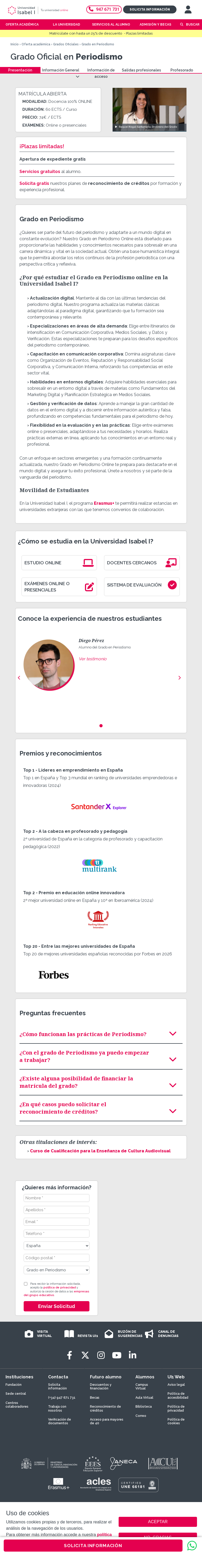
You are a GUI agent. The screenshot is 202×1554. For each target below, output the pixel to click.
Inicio (15, 44)
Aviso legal (176, 1385)
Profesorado (181, 70)
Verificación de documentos (59, 1421)
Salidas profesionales (141, 70)
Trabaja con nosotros (57, 1408)
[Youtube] (117, 1355)
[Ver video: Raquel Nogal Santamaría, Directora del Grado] (149, 109)
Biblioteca (143, 1406)
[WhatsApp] (192, 1545)
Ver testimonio (93, 658)
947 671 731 (104, 9)
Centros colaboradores (17, 1404)
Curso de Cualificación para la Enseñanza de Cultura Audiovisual (100, 1150)
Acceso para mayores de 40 (106, 1421)
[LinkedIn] (132, 1355)
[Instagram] (101, 1355)
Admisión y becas (155, 24)
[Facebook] (69, 1355)
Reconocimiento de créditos (105, 1408)
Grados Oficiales (66, 44)
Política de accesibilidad (178, 1395)
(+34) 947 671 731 (61, 1397)
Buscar (192, 24)
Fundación (14, 1385)
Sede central (16, 1394)
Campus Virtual (141, 1386)
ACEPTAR (157, 1522)
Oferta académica (36, 44)
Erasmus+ (104, 503)
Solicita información (150, 9)
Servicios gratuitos (39, 171)
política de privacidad (59, 1287)
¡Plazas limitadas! (41, 146)
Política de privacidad (176, 1408)
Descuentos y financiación (101, 1386)
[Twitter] (85, 1355)
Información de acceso (101, 73)
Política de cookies (176, 1421)
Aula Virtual (144, 1397)
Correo (140, 1416)
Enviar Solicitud (56, 1306)
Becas (94, 1397)
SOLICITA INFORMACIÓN (93, 1545)
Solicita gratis (34, 183)
